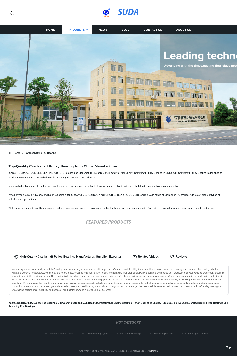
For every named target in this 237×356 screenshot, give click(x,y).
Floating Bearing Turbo (62, 333)
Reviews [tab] (178, 257)
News (103, 29)
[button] (12, 13)
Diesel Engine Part (164, 333)
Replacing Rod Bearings (22, 306)
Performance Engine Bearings (115, 303)
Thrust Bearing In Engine (146, 303)
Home (50, 29)
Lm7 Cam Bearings (131, 333)
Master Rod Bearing (196, 303)
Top (228, 347)
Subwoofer (64, 303)
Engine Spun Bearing (197, 333)
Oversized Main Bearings (84, 303)
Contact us (153, 29)
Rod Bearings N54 (218, 303)
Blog (125, 29)
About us (183, 29)
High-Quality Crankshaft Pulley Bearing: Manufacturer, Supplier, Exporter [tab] (67, 257)
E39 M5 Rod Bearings (45, 303)
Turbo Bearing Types (173, 303)
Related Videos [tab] (146, 257)
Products (77, 29)
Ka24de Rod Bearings (20, 303)
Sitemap (153, 351)
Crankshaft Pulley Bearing (41, 153)
